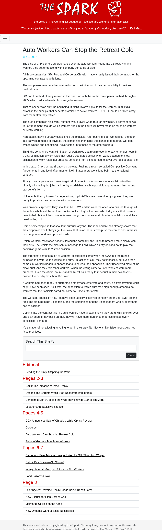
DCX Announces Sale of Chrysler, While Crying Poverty (59, 420)
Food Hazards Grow (38, 476)
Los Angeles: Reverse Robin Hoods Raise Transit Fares (59, 490)
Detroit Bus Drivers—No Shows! (45, 462)
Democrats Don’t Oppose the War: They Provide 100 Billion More (65, 399)
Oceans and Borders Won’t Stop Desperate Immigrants (59, 392)
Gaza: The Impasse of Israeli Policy (47, 386)
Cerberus (31, 427)
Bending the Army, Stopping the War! (48, 372)
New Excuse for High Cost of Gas (46, 496)
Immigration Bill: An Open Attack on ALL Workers (55, 469)
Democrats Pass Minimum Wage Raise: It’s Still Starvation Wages (65, 455)
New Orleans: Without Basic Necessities (50, 510)
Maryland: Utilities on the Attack (44, 503)
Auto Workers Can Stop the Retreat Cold (50, 434)
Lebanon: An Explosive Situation (45, 406)
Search (131, 355)
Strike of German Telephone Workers (48, 441)
